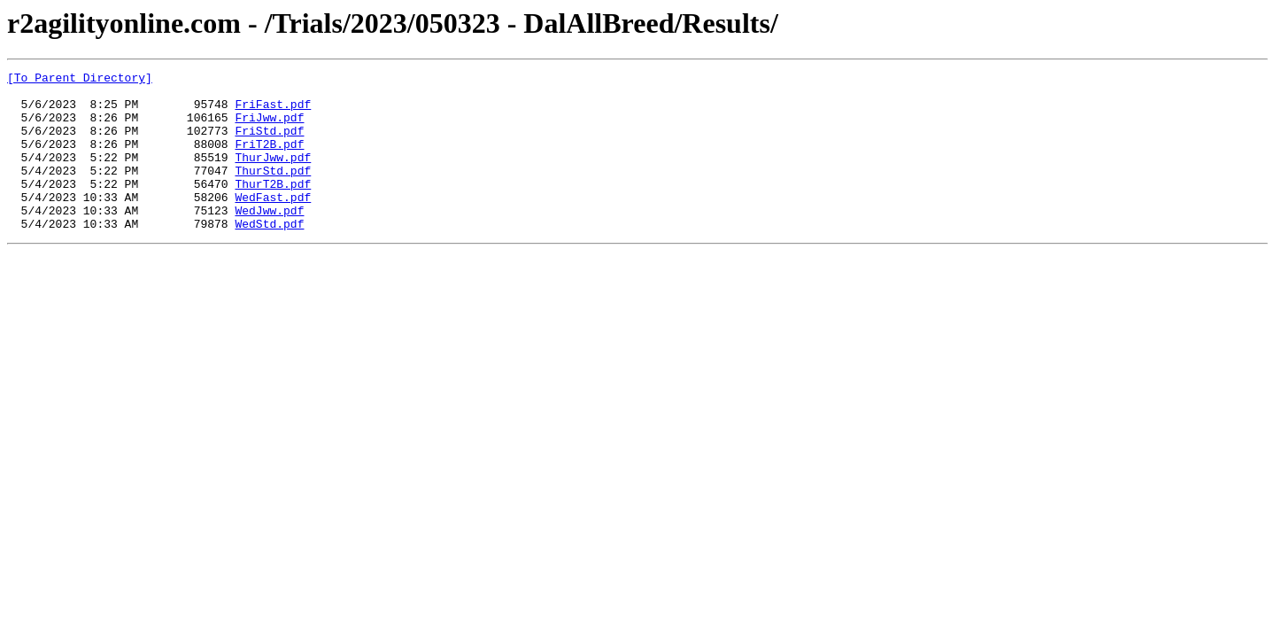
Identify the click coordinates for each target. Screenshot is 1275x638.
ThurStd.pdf (273, 191)
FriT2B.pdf (269, 159)
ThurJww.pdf (273, 175)
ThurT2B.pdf (273, 207)
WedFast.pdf (273, 223)
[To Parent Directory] (79, 80)
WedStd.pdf (269, 255)
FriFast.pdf (273, 112)
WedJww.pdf (269, 239)
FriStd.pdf (269, 144)
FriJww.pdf (269, 128)
